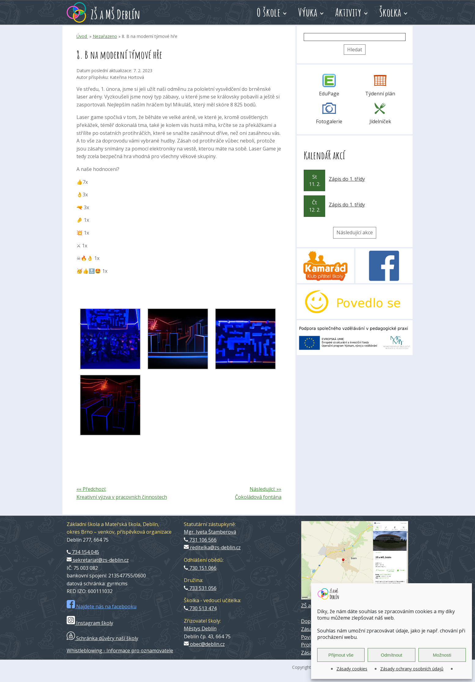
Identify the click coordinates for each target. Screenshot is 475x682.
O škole (268, 12)
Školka (390, 12)
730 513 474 (200, 608)
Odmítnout (391, 655)
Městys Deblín (200, 628)
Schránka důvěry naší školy (102, 638)
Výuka (307, 12)
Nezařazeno (105, 36)
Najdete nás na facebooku (101, 606)
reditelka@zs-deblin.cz (212, 547)
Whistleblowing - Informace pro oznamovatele (120, 650)
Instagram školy (90, 623)
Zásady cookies (351, 669)
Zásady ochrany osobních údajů (411, 669)
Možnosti (442, 655)
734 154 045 (83, 552)
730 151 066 (200, 568)
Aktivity (348, 12)
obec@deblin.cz (204, 644)
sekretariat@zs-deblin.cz (98, 560)
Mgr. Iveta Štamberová (210, 531)
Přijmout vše (341, 655)
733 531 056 (200, 588)
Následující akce (354, 232)
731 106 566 (200, 539)
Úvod (82, 36)
